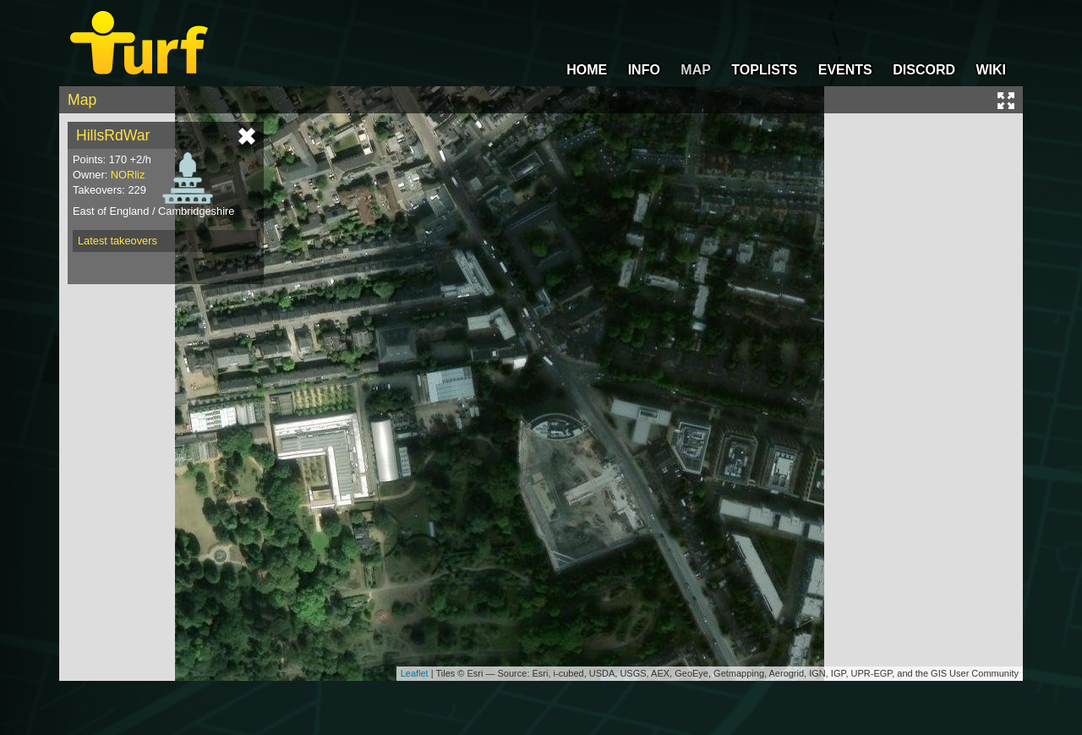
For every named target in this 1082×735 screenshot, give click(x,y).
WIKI (990, 70)
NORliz (128, 174)
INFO (644, 70)
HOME (586, 70)
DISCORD (924, 70)
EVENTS (845, 70)
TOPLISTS (764, 70)
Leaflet (415, 673)
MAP (695, 70)
